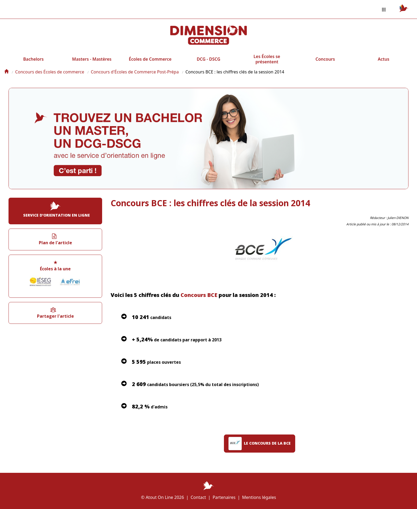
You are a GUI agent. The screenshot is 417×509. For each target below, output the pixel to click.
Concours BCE (199, 295)
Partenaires (223, 497)
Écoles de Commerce (150, 59)
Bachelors (33, 59)
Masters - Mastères (91, 59)
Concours (325, 59)
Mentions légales (259, 497)
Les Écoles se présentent (266, 59)
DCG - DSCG (208, 59)
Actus (383, 59)
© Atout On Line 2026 (162, 497)
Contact (198, 497)
